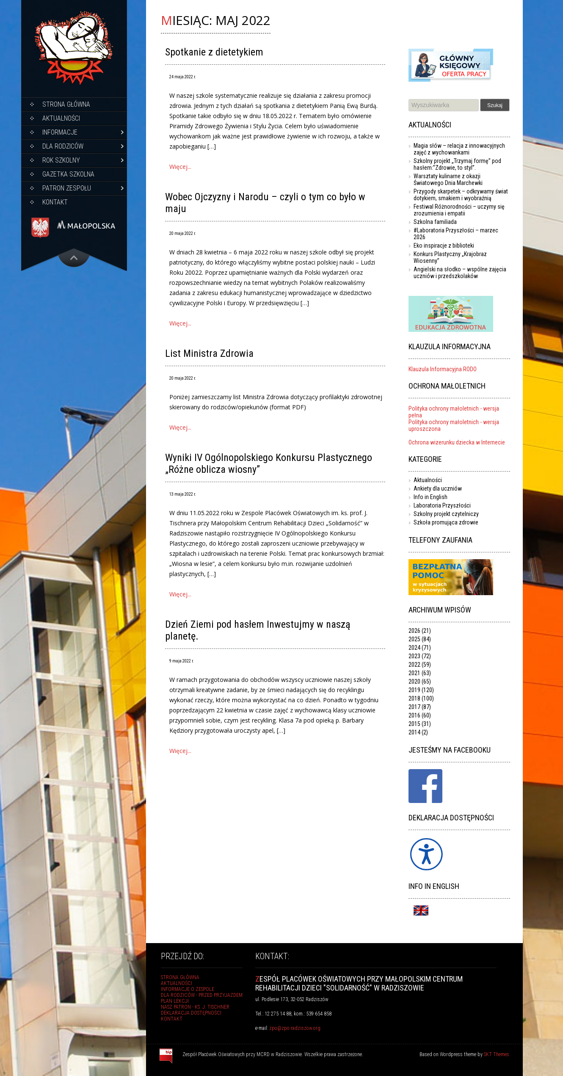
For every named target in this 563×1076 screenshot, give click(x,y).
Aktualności (61, 118)
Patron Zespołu (66, 188)
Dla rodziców (62, 146)
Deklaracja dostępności (191, 1013)
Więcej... (180, 167)
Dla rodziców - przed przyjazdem (202, 995)
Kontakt (55, 202)
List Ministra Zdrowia (209, 353)
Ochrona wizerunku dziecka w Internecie (456, 442)
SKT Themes (496, 1054)
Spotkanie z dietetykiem (214, 52)
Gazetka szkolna (68, 174)
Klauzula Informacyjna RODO (442, 369)
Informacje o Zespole (187, 989)
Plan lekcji (175, 1001)
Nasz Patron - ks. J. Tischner (195, 1007)
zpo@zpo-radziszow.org (294, 1028)
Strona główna (66, 104)
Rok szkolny (61, 160)
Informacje (59, 132)
